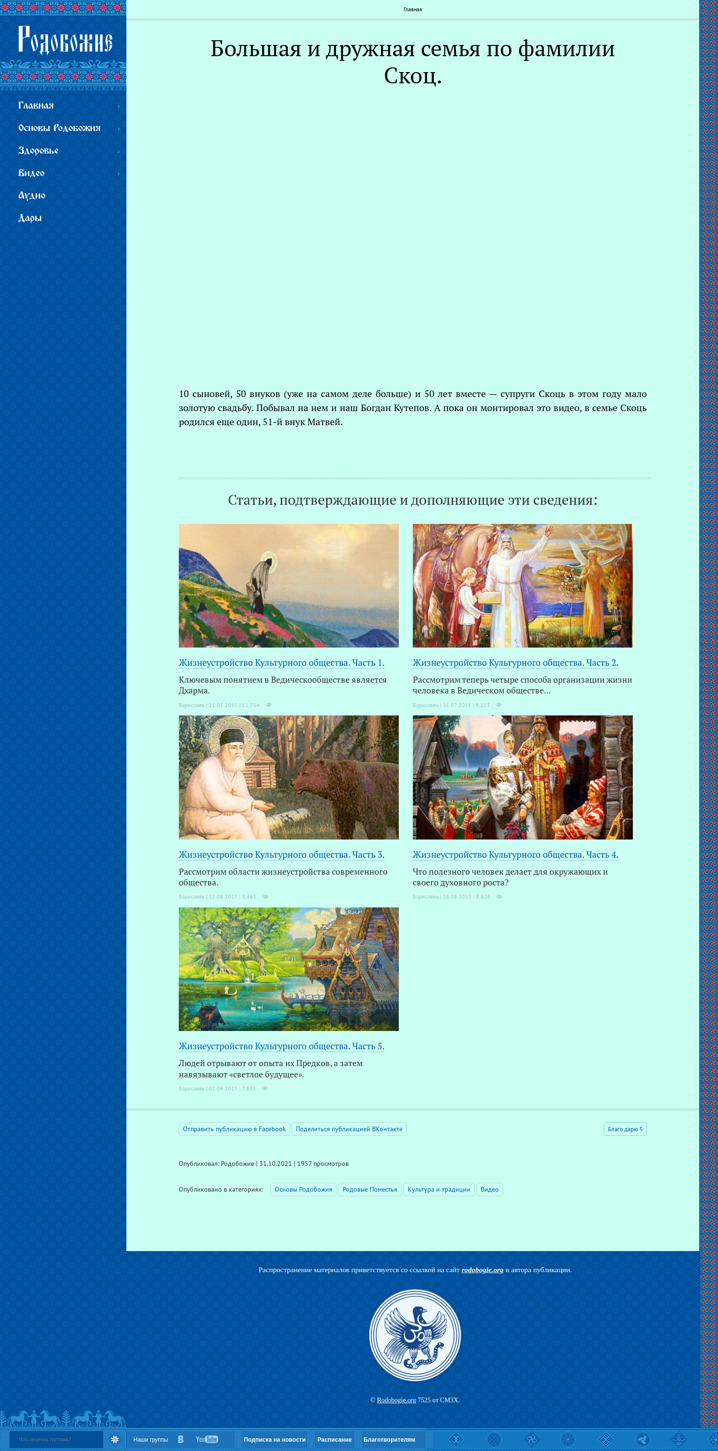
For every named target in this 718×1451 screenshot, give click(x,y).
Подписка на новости (275, 1439)
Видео (490, 1189)
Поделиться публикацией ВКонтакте (349, 1129)
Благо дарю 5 (625, 1129)
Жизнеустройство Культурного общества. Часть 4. (516, 854)
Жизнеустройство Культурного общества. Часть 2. (516, 662)
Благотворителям (389, 1439)
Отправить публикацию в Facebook (234, 1129)
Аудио (31, 196)
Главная (412, 9)
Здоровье (38, 151)
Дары (30, 218)
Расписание (334, 1439)
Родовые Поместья (370, 1189)
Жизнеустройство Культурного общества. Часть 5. (282, 1046)
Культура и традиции (439, 1189)
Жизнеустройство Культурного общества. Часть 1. (282, 662)
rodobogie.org (483, 1270)
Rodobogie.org (396, 1400)
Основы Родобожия (303, 1189)
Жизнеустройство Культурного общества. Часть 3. (282, 854)
